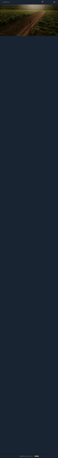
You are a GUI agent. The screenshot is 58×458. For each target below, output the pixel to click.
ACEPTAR (36, 456)
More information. (30, 456)
